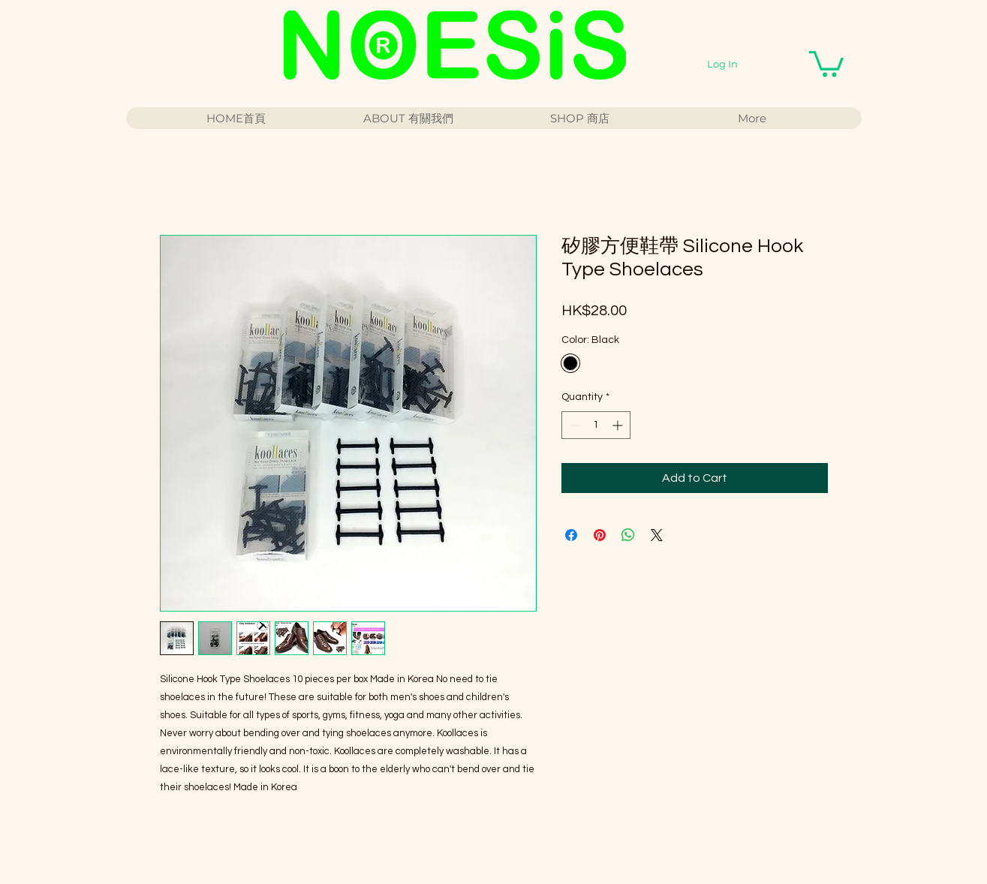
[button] (826, 62)
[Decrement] (573, 425)
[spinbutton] (595, 425)
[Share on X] (657, 535)
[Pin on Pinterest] (600, 535)
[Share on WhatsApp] (628, 535)
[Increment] (618, 425)
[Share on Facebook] (571, 535)
